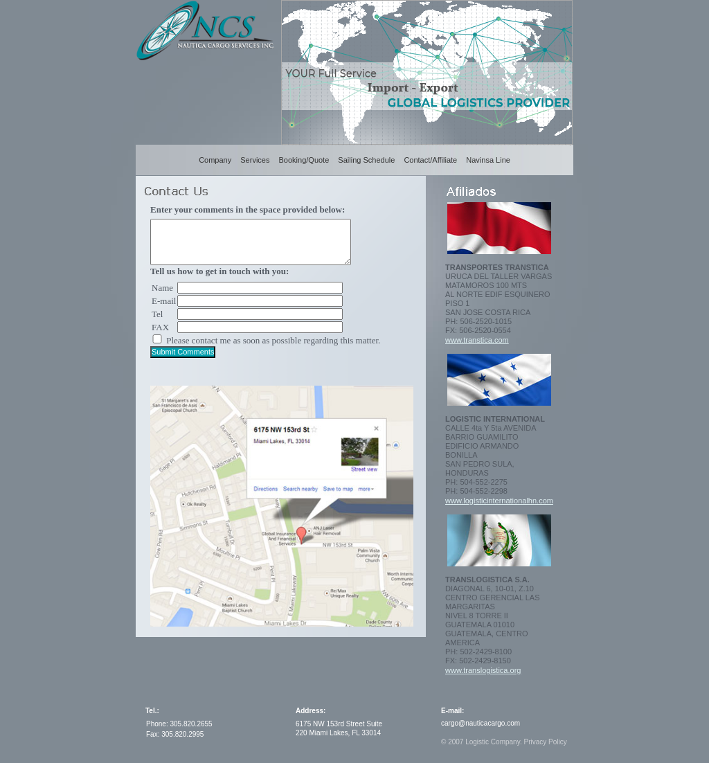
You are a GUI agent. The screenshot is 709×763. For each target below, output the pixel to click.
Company (215, 160)
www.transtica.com (477, 340)
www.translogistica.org (483, 670)
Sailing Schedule (366, 160)
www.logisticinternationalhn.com (499, 500)
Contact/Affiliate (430, 160)
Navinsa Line (488, 160)
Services (254, 160)
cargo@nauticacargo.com (480, 723)
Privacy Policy (544, 742)
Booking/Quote (304, 160)
